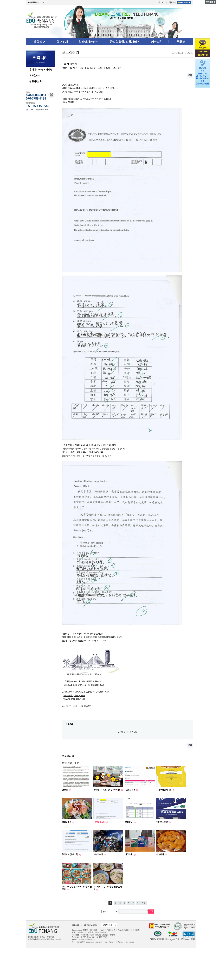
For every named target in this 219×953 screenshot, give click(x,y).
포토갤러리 (35, 75)
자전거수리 (98, 854)
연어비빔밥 (67, 822)
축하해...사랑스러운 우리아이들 (106, 790)
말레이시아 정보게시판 (40, 69)
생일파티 (160, 854)
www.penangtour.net (74, 699)
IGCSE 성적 (130, 790)
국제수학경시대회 (164, 790)
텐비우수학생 (162, 822)
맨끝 (143, 903)
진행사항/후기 (36, 81)
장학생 (65, 790)
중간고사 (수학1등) (70, 854)
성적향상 (129, 822)
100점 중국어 (99, 822)
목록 (190, 75)
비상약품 (129, 854)
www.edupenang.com (74, 696)
